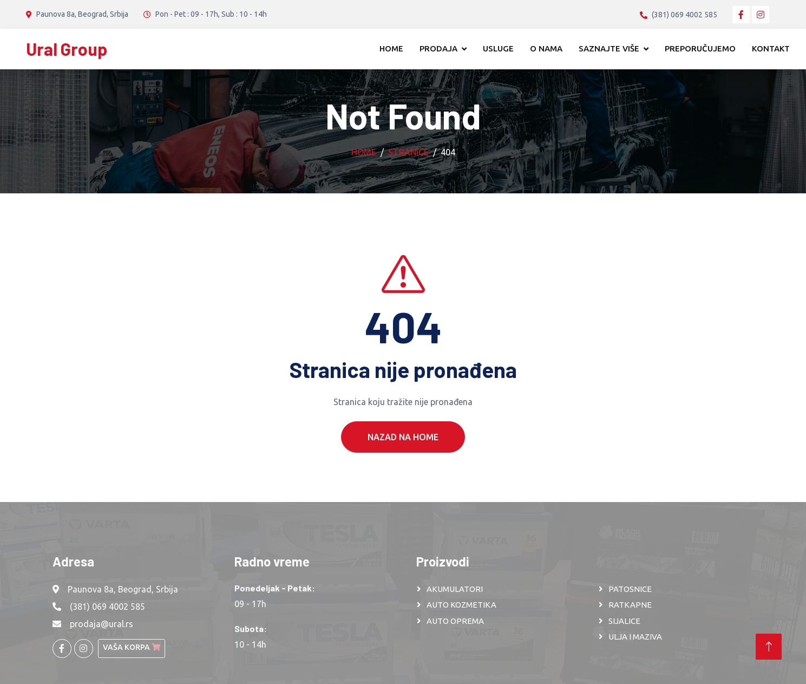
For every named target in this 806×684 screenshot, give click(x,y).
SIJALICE (624, 621)
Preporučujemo (700, 48)
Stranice (408, 152)
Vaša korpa (131, 647)
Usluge (498, 48)
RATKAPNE (630, 604)
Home (391, 48)
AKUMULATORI (455, 589)
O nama (546, 48)
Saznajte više (609, 48)
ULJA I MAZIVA (635, 636)
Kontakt (771, 48)
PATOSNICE (630, 589)
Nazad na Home (403, 453)
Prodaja (438, 48)
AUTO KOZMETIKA (461, 604)
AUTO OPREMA (455, 621)
